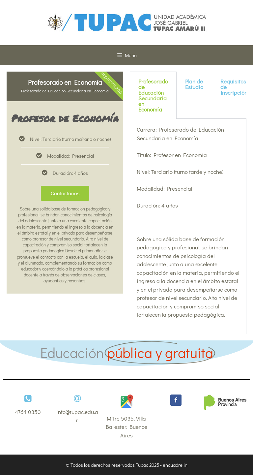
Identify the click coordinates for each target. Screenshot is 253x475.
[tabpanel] (188, 226)
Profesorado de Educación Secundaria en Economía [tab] (153, 95)
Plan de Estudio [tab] (194, 84)
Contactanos (65, 193)
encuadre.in (175, 464)
